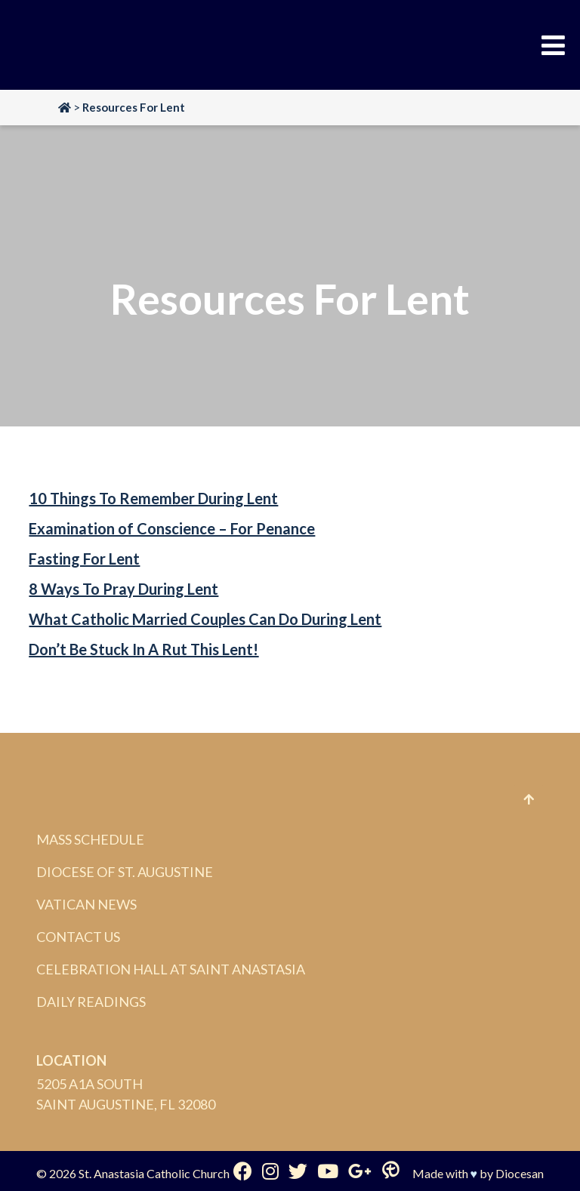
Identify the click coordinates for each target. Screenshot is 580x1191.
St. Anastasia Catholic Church (154, 1173)
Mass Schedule (90, 839)
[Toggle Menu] (553, 45)
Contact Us (78, 936)
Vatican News (86, 904)
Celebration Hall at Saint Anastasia (170, 969)
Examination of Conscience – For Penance (172, 528)
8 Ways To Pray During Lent (123, 589)
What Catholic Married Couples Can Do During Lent (205, 619)
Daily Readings (91, 1001)
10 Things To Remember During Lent (153, 498)
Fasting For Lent (84, 558)
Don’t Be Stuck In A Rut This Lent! (143, 649)
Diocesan (519, 1173)
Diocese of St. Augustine (124, 871)
